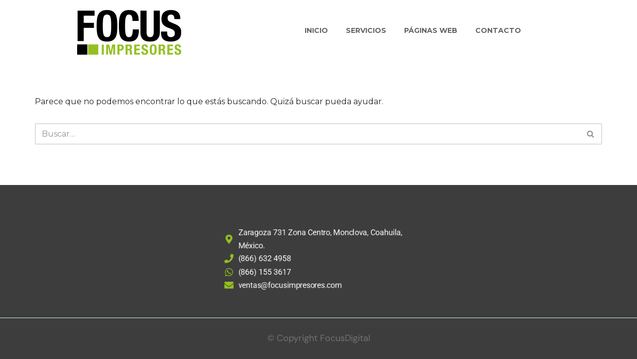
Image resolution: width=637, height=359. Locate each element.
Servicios (366, 30)
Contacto (498, 30)
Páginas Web (430, 30)
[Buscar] (307, 134)
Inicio (316, 30)
